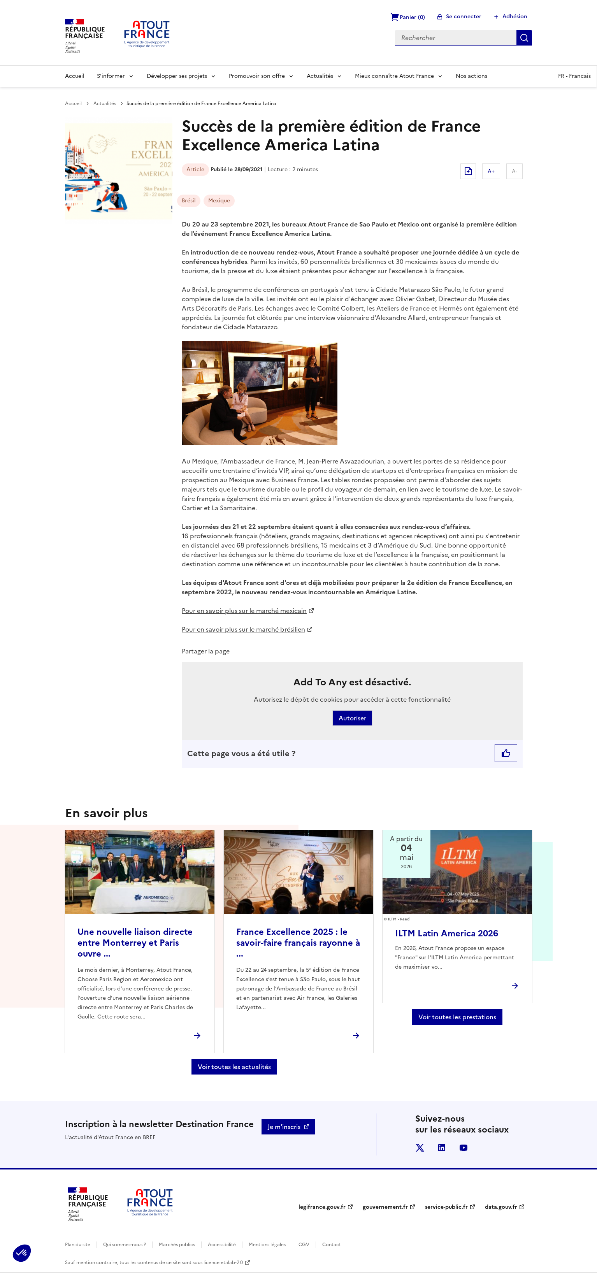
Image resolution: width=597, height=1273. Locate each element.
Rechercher (524, 38)
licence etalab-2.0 (223, 1262)
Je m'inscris (284, 1126)
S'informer (111, 76)
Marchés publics (177, 1244)
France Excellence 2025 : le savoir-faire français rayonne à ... (298, 942)
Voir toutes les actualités (234, 1066)
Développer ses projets (177, 76)
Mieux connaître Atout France (394, 76)
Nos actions (471, 76)
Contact (331, 1244)
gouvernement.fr (385, 1207)
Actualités (320, 76)
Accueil (74, 76)
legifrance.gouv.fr (322, 1207)
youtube (463, 1147)
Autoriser (352, 718)
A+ (491, 171)
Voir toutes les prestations (457, 1017)
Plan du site (77, 1244)
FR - (574, 76)
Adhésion (514, 16)
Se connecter (463, 16)
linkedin (442, 1147)
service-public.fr (446, 1207)
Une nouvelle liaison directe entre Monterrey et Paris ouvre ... (135, 942)
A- (514, 171)
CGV (303, 1244)
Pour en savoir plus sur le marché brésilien (243, 629)
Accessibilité (222, 1244)
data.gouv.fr (501, 1207)
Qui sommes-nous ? (124, 1244)
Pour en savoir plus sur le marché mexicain (244, 610)
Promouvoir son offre (257, 76)
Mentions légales (267, 1244)
